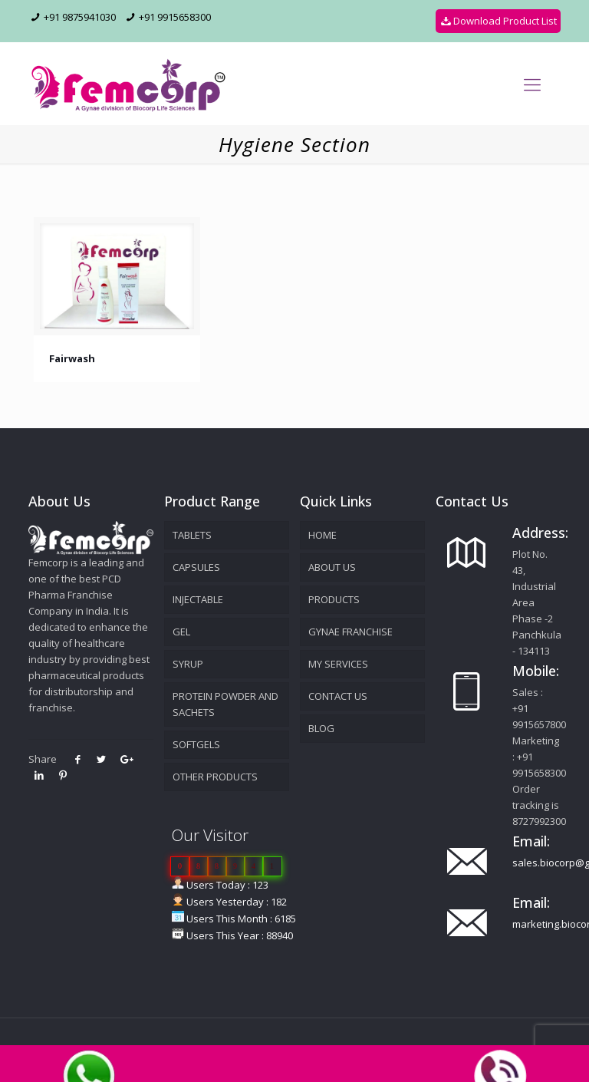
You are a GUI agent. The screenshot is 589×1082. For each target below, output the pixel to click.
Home (322, 535)
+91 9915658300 (175, 17)
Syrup (188, 664)
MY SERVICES (338, 664)
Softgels (196, 744)
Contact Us (337, 696)
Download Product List (498, 21)
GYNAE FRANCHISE (350, 631)
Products (334, 599)
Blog (321, 728)
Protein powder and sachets (225, 704)
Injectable (198, 599)
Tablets (192, 535)
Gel (181, 631)
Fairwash (72, 358)
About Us (332, 567)
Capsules (196, 567)
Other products (215, 776)
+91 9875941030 (80, 17)
